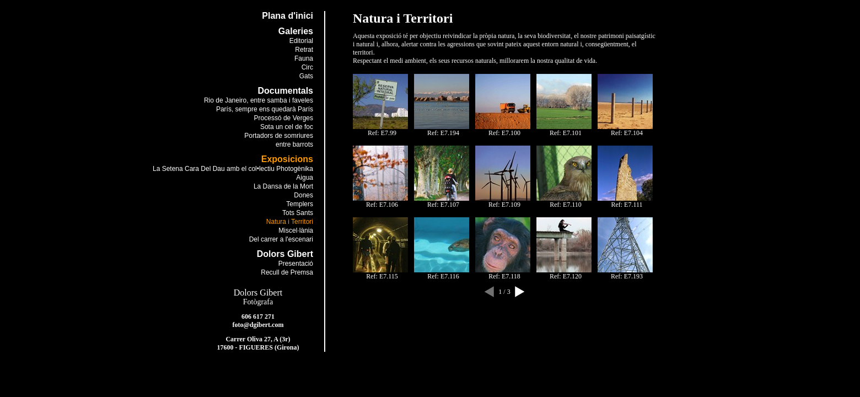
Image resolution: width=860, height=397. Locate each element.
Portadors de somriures (278, 136)
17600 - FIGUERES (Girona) (258, 347)
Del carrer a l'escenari (281, 239)
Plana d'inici (287, 15)
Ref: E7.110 (566, 204)
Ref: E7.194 (443, 133)
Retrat (304, 49)
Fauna (303, 58)
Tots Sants (297, 213)
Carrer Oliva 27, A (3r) (257, 339)
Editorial (301, 41)
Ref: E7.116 (443, 276)
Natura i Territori (289, 222)
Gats (306, 76)
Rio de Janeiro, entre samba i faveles (258, 100)
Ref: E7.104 (627, 133)
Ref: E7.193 (627, 276)
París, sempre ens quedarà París (264, 109)
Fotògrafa (258, 302)
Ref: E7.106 (382, 204)
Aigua (304, 177)
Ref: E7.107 (443, 204)
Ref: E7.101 (566, 133)
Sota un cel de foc (286, 127)
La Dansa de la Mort (283, 186)
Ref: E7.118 (504, 276)
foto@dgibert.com (258, 325)
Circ (307, 67)
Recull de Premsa (287, 272)
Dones (303, 195)
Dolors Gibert (258, 292)
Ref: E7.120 (566, 276)
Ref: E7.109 (504, 204)
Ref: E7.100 (504, 133)
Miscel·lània (295, 230)
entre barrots (294, 144)
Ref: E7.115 (382, 276)
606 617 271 (258, 316)
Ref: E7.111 (626, 204)
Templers (299, 204)
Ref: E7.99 (382, 133)
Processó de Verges (283, 118)
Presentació (295, 263)
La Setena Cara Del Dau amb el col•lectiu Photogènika (233, 169)
